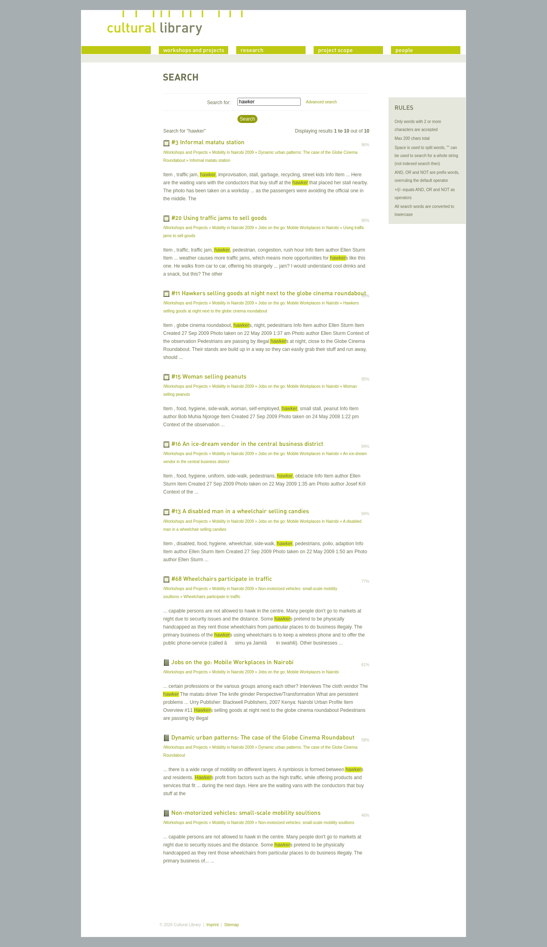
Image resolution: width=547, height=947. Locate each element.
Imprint (213, 925)
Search (247, 119)
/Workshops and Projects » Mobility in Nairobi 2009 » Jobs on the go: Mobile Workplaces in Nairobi (251, 672)
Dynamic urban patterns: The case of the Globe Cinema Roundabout (263, 738)
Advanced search (321, 102)
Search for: (219, 102)
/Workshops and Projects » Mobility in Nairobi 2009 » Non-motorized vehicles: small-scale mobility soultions (258, 822)
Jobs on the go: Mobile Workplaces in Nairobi (232, 662)
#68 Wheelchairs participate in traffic (221, 579)
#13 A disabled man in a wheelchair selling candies (240, 512)
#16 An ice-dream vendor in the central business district (247, 444)
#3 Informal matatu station (208, 143)
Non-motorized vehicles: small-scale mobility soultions (245, 813)
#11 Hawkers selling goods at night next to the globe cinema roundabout (268, 293)
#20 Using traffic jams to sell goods (219, 218)
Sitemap (231, 925)
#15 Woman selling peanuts (208, 377)
